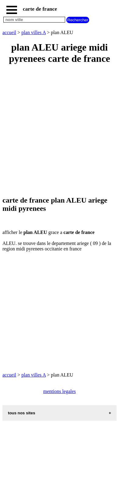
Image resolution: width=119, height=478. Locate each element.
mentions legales (59, 391)
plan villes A (33, 32)
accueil (9, 32)
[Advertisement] (59, 130)
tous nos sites (21, 413)
